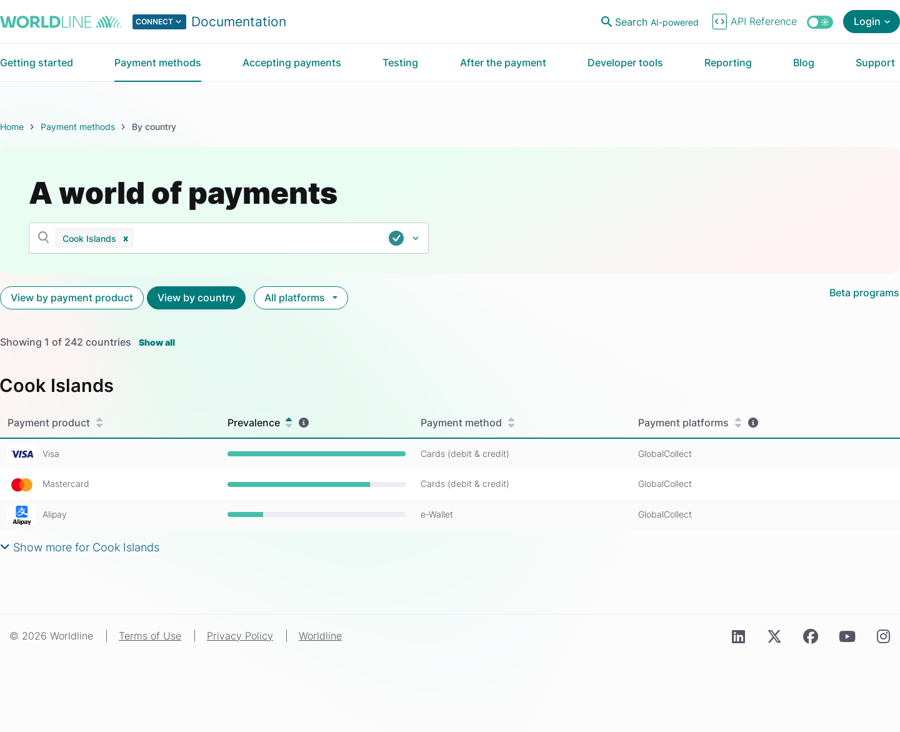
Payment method (467, 423)
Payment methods (78, 126)
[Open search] (651, 22)
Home (12, 126)
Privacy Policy (240, 635)
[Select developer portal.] (209, 22)
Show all (157, 342)
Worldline (320, 635)
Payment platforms (689, 423)
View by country (196, 297)
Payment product (55, 423)
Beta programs (864, 292)
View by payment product (72, 297)
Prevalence (260, 423)
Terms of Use (150, 635)
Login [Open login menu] (867, 21)
